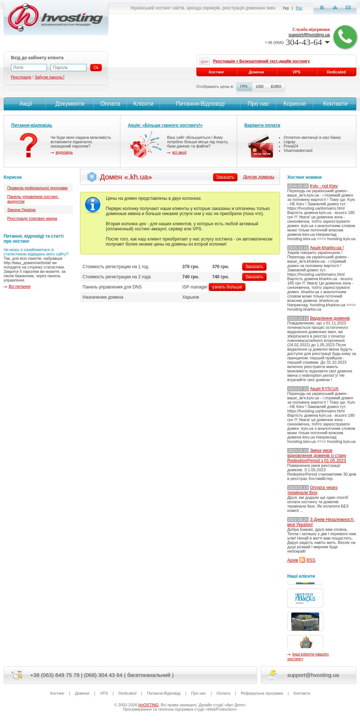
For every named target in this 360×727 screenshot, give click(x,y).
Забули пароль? (49, 77)
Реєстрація (21, 77)
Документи (69, 104)
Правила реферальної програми (37, 188)
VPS (296, 72)
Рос (299, 8)
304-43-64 (297, 42)
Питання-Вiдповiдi (200, 104)
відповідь (64, 152)
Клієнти (143, 104)
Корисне (294, 104)
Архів (292, 560)
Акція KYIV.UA (324, 388)
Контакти (335, 104)
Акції (25, 104)
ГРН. (244, 87)
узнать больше (227, 287)
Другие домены (258, 176)
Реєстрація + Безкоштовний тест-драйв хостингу (261, 61)
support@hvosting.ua (309, 34)
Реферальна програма (262, 693)
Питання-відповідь (31, 125)
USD (260, 87)
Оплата (110, 104)
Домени (256, 72)
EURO (276, 87)
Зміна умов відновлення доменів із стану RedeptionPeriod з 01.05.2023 (316, 455)
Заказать (254, 266)
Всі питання (20, 286)
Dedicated (336, 72)
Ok (96, 67)
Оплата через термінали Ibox (312, 490)
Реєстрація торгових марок (32, 218)
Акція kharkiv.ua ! (327, 247)
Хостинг (216, 72)
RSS (311, 560)
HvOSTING (149, 705)
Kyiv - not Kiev (324, 186)
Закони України (21, 209)
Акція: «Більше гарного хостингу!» (165, 125)
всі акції (179, 152)
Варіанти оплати (262, 125)
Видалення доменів (329, 318)
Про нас (258, 104)
